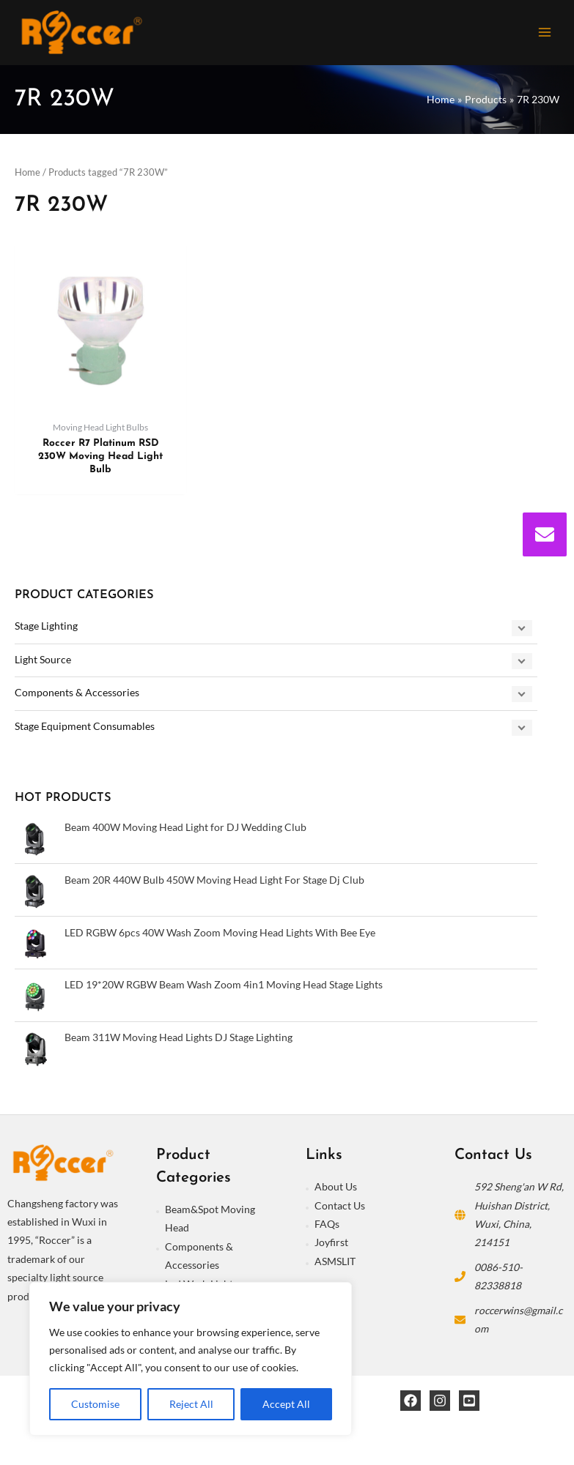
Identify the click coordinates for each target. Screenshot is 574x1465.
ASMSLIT (335, 1263)
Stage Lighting (46, 628)
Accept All (286, 1404)
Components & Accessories (77, 694)
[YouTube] (469, 1403)
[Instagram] (440, 1403)
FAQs (326, 1226)
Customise (95, 1404)
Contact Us (339, 1207)
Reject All (191, 1404)
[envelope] (545, 534)
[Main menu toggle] (545, 33)
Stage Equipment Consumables (85, 728)
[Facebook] (410, 1403)
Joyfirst (331, 1244)
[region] (190, 1359)
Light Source (43, 661)
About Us (335, 1188)
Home (27, 174)
